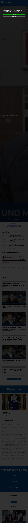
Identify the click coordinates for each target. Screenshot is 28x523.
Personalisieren (14, 16)
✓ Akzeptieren (14, 14)
